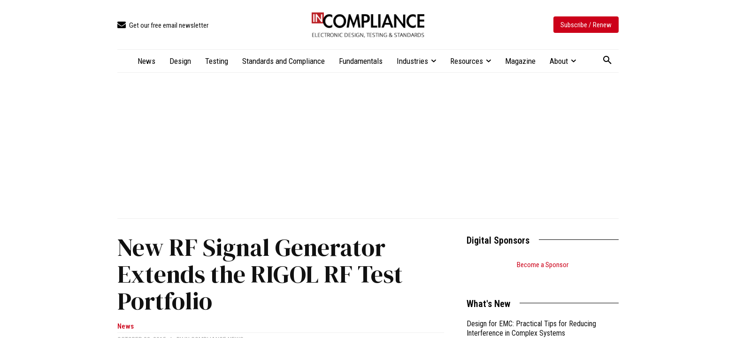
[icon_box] (162, 26)
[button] (607, 60)
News (125, 326)
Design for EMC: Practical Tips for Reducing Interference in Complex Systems (531, 316)
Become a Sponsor (542, 265)
